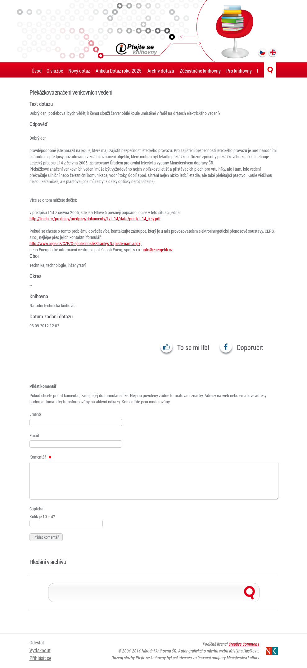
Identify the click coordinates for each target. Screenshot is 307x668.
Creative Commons (243, 644)
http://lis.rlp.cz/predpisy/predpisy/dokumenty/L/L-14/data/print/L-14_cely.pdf (94, 219)
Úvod (37, 70)
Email (34, 435)
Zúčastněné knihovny (200, 70)
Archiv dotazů (160, 70)
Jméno (35, 414)
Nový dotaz (79, 70)
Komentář (40, 457)
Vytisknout (40, 650)
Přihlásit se (40, 658)
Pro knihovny (239, 70)
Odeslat (36, 642)
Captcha (36, 509)
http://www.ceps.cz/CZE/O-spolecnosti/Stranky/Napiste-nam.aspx (84, 243)
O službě (55, 70)
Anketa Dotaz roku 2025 (119, 70)
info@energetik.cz (158, 250)
